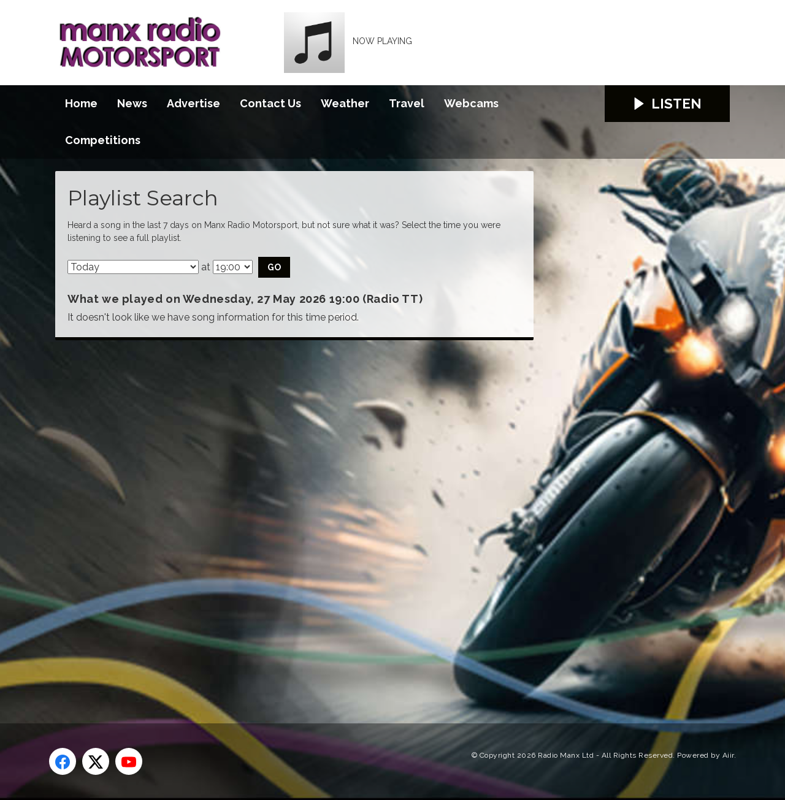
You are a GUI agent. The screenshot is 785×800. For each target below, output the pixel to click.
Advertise (193, 103)
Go (274, 267)
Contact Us (270, 103)
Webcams (471, 103)
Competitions (102, 140)
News (132, 103)
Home (81, 103)
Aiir (728, 755)
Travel (406, 103)
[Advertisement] (285, 518)
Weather (345, 103)
